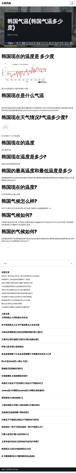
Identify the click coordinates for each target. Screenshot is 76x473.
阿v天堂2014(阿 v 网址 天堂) (14, 362)
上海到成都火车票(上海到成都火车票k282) (20, 406)
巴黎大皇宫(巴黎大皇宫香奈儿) (15, 435)
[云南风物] (6, 3)
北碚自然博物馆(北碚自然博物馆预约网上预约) (22, 333)
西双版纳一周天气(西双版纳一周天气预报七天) (22, 428)
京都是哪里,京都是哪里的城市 (14, 377)
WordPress (14, 471)
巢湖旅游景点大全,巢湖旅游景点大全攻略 (15, 301)
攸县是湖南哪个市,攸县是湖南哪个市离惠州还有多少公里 (26, 355)
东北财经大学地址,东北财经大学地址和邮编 (16, 297)
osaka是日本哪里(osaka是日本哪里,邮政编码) (22, 391)
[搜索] (35, 263)
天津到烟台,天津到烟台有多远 (14, 318)
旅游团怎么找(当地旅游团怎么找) (16, 450)
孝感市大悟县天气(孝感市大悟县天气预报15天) (22, 384)
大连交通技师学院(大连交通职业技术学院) (16, 287)
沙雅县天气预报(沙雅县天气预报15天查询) (20, 421)
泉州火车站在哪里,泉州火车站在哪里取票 (15, 290)
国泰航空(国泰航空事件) (12, 369)
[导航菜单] (72, 3)
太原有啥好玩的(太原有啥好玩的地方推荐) (20, 443)
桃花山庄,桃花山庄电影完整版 (11, 304)
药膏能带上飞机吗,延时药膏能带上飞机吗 (15, 280)
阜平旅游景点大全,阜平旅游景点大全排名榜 (20, 325)
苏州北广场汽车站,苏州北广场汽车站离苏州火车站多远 (20, 276)
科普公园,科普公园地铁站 (12, 347)
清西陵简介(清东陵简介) (12, 399)
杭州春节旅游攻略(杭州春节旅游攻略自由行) (17, 294)
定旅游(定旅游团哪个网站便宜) (15, 413)
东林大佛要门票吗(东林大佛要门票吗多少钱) (17, 283)
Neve (3, 471)
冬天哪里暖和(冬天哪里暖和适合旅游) (18, 457)
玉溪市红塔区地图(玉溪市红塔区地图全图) (20, 340)
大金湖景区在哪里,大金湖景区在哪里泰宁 (15, 308)
